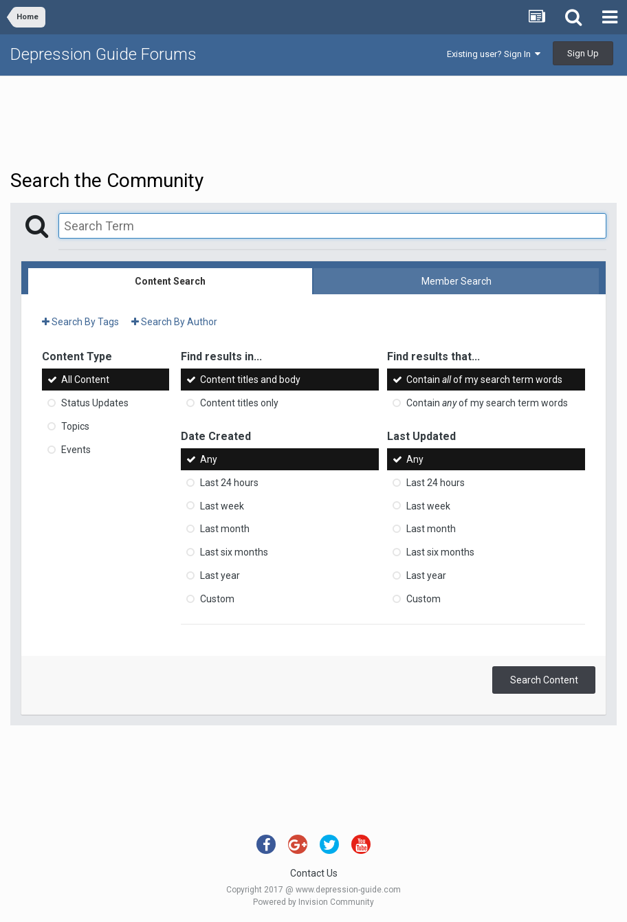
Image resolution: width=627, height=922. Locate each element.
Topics (75, 426)
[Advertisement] (313, 121)
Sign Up (583, 53)
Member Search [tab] (456, 281)
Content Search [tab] (170, 281)
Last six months (234, 552)
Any (208, 459)
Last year (220, 575)
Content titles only (239, 402)
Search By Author (174, 321)
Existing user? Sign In (493, 54)
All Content (85, 379)
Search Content (544, 679)
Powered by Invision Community (313, 902)
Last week (222, 505)
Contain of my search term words (484, 379)
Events (76, 449)
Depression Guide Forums (103, 54)
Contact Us (314, 873)
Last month (225, 528)
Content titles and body (250, 379)
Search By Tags (80, 321)
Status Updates (95, 402)
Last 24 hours (229, 482)
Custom (217, 598)
